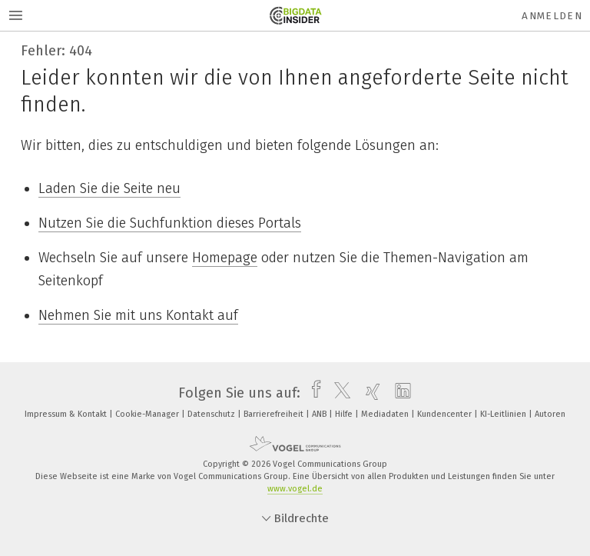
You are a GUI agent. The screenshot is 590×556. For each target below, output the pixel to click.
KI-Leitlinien (504, 414)
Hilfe (345, 414)
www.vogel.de (295, 489)
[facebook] (312, 393)
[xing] (369, 393)
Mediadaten (386, 414)
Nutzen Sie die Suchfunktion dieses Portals (169, 223)
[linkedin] (399, 393)
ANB (320, 414)
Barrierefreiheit (275, 414)
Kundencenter (445, 414)
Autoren (550, 414)
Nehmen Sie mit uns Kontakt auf (138, 315)
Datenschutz (212, 414)
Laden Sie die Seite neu (109, 188)
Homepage (224, 257)
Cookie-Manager (148, 414)
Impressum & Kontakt (67, 414)
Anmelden (552, 15)
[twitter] (338, 393)
